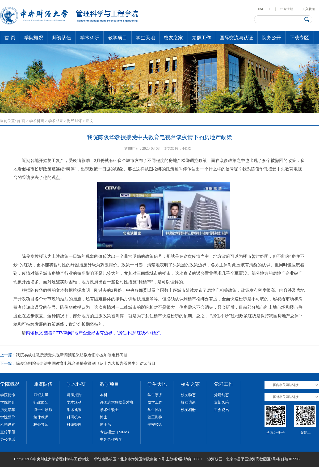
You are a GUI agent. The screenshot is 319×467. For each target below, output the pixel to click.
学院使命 (7, 395)
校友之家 (173, 37)
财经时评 (74, 121)
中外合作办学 (111, 440)
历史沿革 (7, 410)
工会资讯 (221, 410)
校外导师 (40, 425)
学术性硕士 (109, 410)
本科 (103, 395)
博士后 (105, 425)
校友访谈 (188, 402)
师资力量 (40, 395)
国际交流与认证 (236, 37)
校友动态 (188, 395)
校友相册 (188, 410)
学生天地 (145, 37)
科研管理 (74, 425)
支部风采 (221, 402)
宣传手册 (7, 432)
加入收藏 (308, 9)
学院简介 (7, 402)
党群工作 (201, 37)
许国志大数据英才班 (116, 402)
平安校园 (155, 425)
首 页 (10, 37)
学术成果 (55, 121)
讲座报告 (74, 395)
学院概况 (33, 37)
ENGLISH (264, 9)
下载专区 (299, 37)
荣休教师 (40, 417)
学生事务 (155, 395)
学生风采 (155, 410)
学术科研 (89, 37)
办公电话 (7, 440)
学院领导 (7, 417)
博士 (103, 417)
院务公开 (271, 37)
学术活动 (74, 402)
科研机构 (74, 417)
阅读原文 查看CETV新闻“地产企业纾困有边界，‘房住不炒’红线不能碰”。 (95, 333)
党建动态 (221, 395)
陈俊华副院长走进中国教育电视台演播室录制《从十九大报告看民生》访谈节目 (86, 363)
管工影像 (155, 417)
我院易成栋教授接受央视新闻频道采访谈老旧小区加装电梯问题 (72, 355)
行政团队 (40, 402)
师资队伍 (61, 37)
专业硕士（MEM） (115, 432)
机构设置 (7, 425)
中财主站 (286, 9)
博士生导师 (42, 410)
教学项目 (117, 37)
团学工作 (155, 402)
